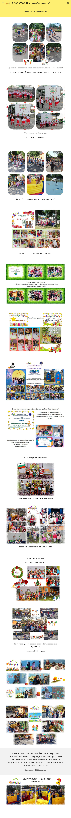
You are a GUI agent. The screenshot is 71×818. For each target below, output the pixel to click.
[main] (35, 11)
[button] (3, 3)
